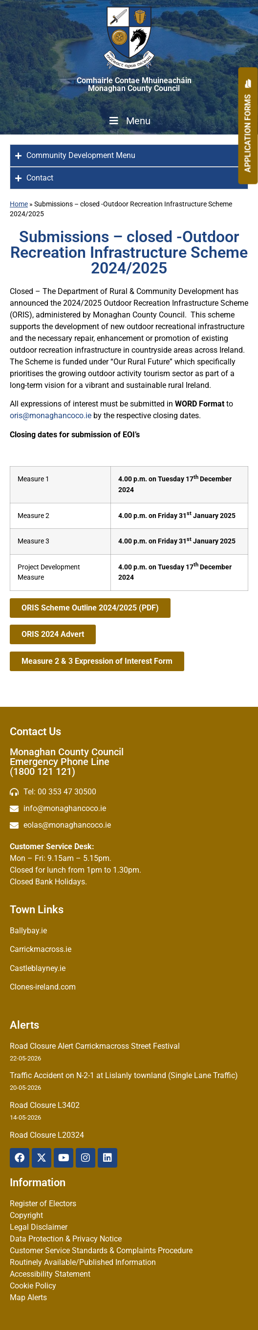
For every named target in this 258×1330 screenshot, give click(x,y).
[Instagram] (85, 1158)
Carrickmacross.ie (40, 949)
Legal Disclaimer (38, 1227)
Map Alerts (28, 1297)
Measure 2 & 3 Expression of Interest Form (97, 661)
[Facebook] (19, 1158)
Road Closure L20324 (47, 1135)
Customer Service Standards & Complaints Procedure (101, 1250)
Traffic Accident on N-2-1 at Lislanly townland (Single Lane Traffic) (124, 1075)
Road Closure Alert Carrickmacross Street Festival (95, 1046)
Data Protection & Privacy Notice (66, 1238)
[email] (129, 808)
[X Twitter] (41, 1158)
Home (19, 204)
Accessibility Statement (50, 1274)
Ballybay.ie (28, 930)
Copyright (26, 1215)
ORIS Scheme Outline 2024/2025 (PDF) (90, 607)
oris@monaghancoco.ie (50, 415)
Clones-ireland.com (43, 987)
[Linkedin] (107, 1158)
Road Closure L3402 (45, 1105)
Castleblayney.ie (37, 968)
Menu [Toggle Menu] (129, 121)
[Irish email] (129, 825)
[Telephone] (129, 792)
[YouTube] (63, 1158)
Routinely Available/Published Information (83, 1262)
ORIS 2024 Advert (53, 634)
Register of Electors (43, 1203)
